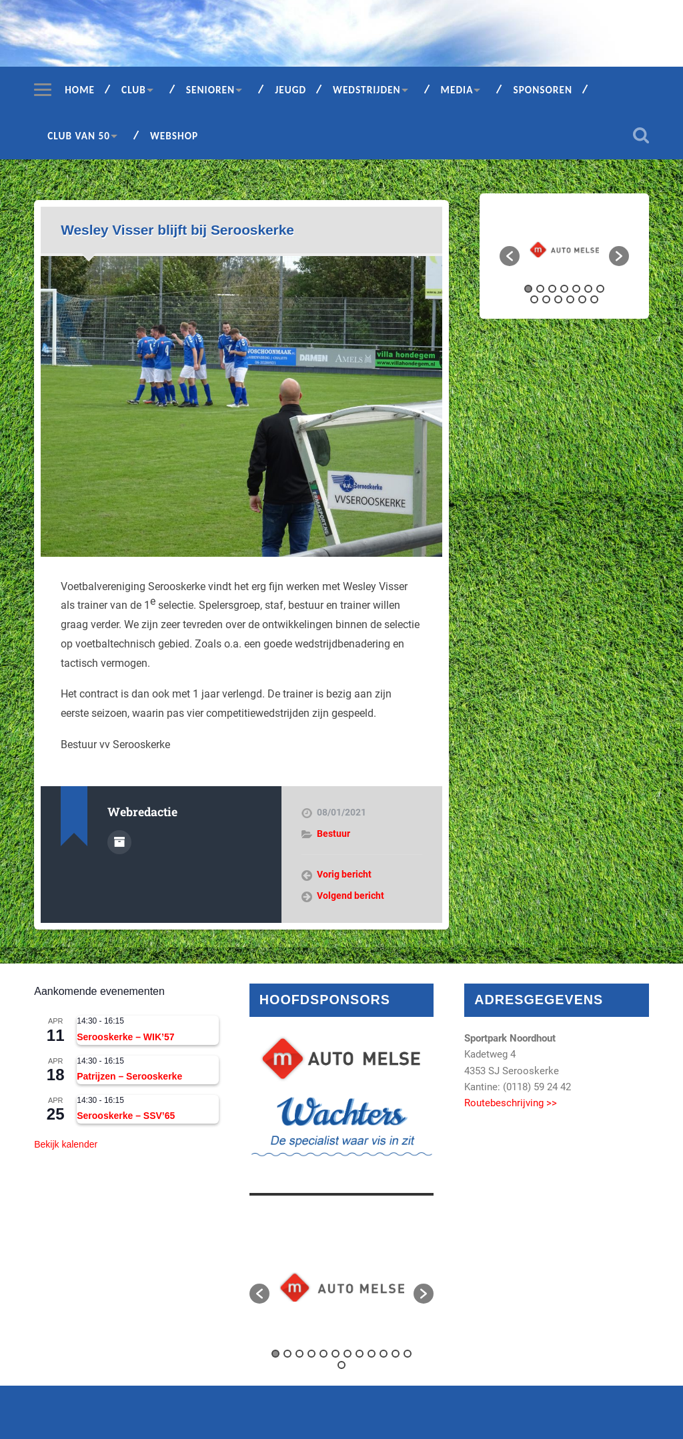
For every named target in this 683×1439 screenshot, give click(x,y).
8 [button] (534, 299)
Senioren (210, 89)
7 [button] (600, 289)
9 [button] (546, 299)
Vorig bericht (344, 874)
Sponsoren (542, 89)
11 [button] (570, 299)
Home (80, 89)
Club (133, 89)
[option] (564, 249)
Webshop (174, 135)
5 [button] (576, 289)
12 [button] (582, 299)
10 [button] (558, 299)
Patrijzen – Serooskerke (129, 1076)
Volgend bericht (350, 895)
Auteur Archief (119, 842)
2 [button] (540, 289)
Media (457, 89)
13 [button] (594, 299)
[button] (510, 256)
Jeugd (290, 89)
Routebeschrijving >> (510, 1103)
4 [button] (564, 289)
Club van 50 (78, 135)
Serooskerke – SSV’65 (126, 1115)
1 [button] (528, 289)
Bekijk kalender (65, 1144)
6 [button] (588, 289)
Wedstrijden (367, 89)
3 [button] (552, 289)
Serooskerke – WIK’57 (125, 1037)
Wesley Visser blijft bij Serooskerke (177, 229)
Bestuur (333, 833)
